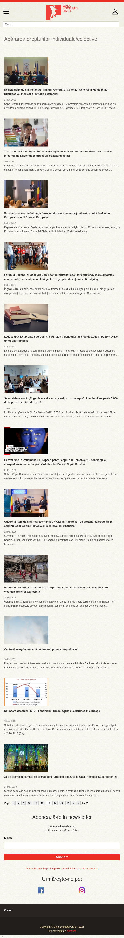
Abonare (62, 857)
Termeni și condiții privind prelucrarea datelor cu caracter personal (62, 868)
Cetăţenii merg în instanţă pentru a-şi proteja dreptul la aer (41, 649)
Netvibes (71, 931)
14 (55, 803)
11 (35, 803)
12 (42, 803)
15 (61, 803)
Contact (8, 910)
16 (68, 803)
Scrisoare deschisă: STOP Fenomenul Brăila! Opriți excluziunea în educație (52, 711)
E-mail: (8, 837)
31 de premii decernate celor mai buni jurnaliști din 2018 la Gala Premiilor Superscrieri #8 (60, 776)
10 (29, 803)
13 (48, 803)
